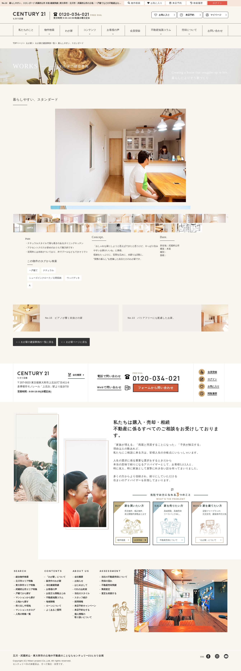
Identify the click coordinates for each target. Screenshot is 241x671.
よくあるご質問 (53, 610)
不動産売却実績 (108, 585)
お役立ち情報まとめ (55, 593)
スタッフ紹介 (80, 597)
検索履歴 (196, 3)
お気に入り (164, 15)
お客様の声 (51, 589)
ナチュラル (48, 270)
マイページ (215, 15)
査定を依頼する (108, 593)
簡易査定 (105, 589)
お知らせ (78, 581)
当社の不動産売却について (114, 577)
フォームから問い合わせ (156, 387)
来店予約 (190, 15)
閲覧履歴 (212, 393)
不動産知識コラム (54, 597)
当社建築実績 (52, 585)
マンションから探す (25, 597)
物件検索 (121, 540)
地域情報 (50, 601)
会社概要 (77, 375)
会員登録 (135, 30)
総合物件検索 (22, 577)
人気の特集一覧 (23, 614)
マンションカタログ (25, 610)
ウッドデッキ (73, 278)
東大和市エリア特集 (25, 585)
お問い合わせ (215, 30)
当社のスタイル (82, 593)
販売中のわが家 (53, 581)
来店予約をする (82, 610)
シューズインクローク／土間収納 (45, 278)
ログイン (212, 379)
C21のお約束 (80, 589)
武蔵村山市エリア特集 (26, 589)
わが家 (69, 30)
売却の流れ (106, 581)
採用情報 (78, 601)
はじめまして (80, 585)
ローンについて (53, 606)
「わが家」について (55, 577)
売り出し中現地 (23, 606)
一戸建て (33, 270)
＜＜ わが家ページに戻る (74, 342)
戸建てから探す (23, 593)
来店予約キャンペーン (85, 606)
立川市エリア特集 (24, 581)
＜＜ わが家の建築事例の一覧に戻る (35, 342)
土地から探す (22, 601)
